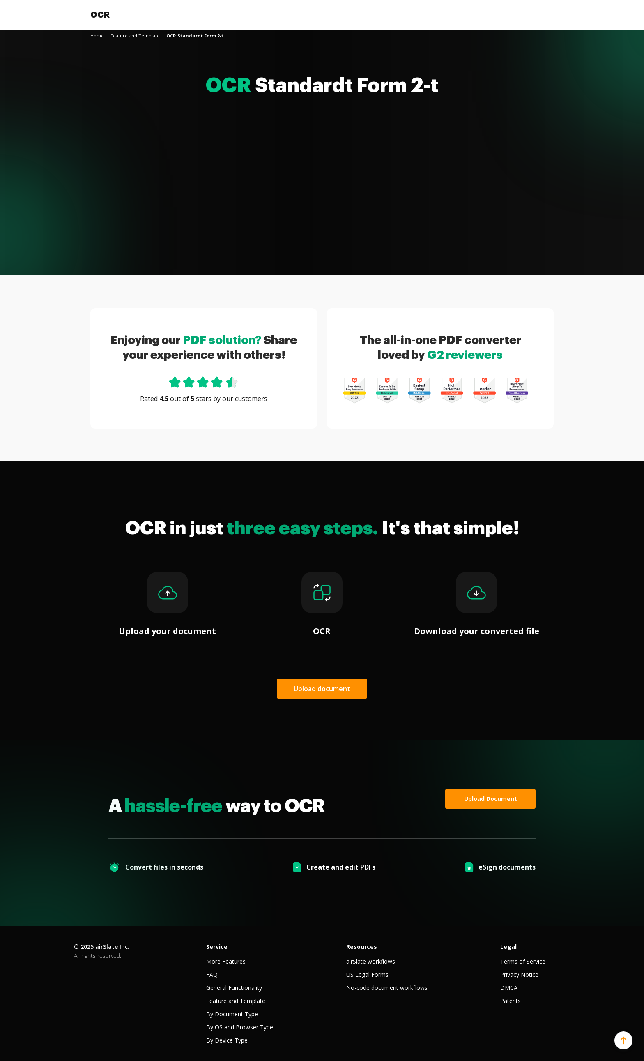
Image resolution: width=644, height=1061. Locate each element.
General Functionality (234, 988)
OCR (100, 15)
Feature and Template (235, 1001)
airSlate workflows (370, 961)
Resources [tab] (361, 946)
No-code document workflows (387, 988)
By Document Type (232, 1014)
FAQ (212, 974)
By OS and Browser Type (239, 1027)
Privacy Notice (519, 974)
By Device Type (227, 1040)
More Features (226, 961)
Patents (510, 1001)
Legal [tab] (508, 946)
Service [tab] (217, 946)
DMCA (509, 988)
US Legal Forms (367, 974)
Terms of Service (522, 961)
